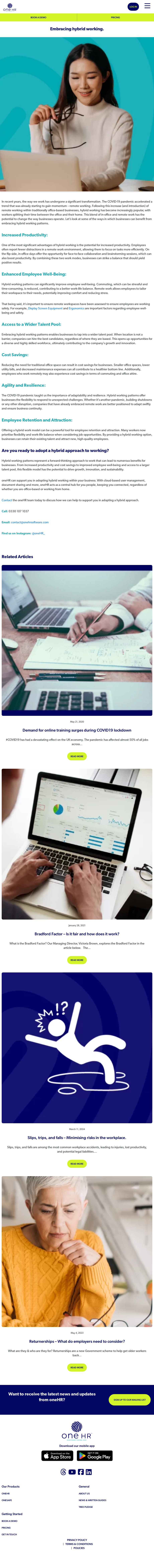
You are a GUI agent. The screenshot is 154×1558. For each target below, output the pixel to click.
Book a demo (38, 17)
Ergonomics (76, 308)
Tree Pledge (86, 1507)
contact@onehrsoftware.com (30, 522)
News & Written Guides (92, 1500)
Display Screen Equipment (45, 308)
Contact (7, 500)
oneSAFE (7, 1500)
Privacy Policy (77, 1540)
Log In (133, 6)
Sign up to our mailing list (130, 1399)
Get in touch (9, 1534)
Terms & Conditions (79, 1544)
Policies (79, 1548)
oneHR (6, 1493)
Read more (79, 756)
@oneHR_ (38, 533)
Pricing (115, 17)
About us (84, 1493)
